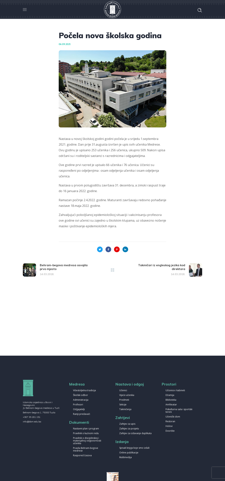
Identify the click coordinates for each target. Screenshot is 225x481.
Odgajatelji (79, 409)
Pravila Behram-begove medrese (85, 449)
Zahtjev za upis (127, 424)
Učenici (123, 390)
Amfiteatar (171, 404)
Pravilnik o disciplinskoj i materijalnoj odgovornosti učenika (87, 441)
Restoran (170, 421)
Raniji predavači (81, 414)
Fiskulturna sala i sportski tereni (179, 411)
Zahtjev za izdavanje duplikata (135, 433)
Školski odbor (80, 395)
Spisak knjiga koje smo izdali (134, 448)
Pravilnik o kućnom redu (86, 433)
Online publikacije (128, 452)
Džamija (170, 395)
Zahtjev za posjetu (129, 428)
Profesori (78, 404)
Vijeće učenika (126, 395)
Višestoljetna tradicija (84, 390)
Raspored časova (82, 455)
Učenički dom (173, 416)
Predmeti (124, 400)
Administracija (80, 400)
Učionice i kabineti (175, 390)
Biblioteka (171, 400)
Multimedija (125, 457)
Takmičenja (125, 409)
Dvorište (170, 431)
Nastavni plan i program (86, 428)
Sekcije (122, 404)
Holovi (169, 426)
